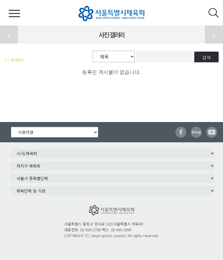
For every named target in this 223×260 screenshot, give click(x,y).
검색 (206, 57)
